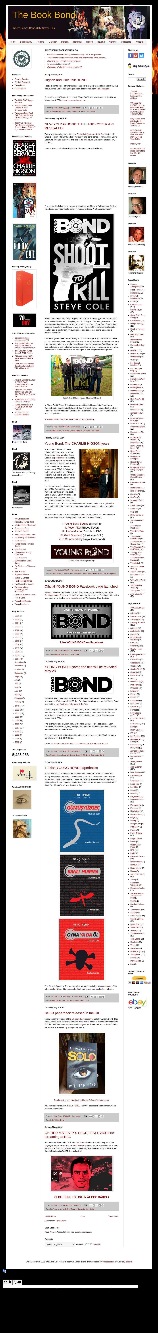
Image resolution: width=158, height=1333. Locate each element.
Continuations (20, 88)
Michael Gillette (136, 800)
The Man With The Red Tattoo (137, 548)
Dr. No (133, 360)
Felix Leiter (134, 704)
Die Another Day (137, 345)
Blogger (129, 1262)
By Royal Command (134, 297)
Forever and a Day (138, 374)
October (17, 669)
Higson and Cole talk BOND (66, 80)
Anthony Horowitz (137, 623)
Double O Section (22, 531)
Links (67, 574)
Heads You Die (136, 394)
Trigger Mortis (136, 572)
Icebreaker (134, 410)
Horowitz (77, 42)
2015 (17, 655)
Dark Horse (135, 685)
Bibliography (26, 42)
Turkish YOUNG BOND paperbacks (71, 768)
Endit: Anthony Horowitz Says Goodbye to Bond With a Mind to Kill (24, 366)
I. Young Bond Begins (75, 523)
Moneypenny (135, 805)
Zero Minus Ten (136, 594)
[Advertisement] (21, 889)
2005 (17, 735)
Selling (133, 901)
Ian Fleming (54, 1209)
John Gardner (20, 549)
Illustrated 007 (20, 541)
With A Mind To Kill (137, 580)
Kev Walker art (136, 775)
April (16, 691)
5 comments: (77, 1116)
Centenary (134, 646)
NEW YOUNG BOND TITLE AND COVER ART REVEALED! (81, 744)
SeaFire (133, 497)
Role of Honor (136, 491)
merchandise (135, 961)
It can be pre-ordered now (73, 100)
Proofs (133, 842)
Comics (113, 42)
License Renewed (137, 427)
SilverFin (134, 509)
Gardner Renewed (22, 82)
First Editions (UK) (137, 718)
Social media (55, 654)
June (16, 684)
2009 (17, 721)
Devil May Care (136, 334)
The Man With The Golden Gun (137, 543)
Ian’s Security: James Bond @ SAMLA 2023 (24, 352)
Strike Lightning (136, 515)
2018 (17, 645)
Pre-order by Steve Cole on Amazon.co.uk (69, 419)
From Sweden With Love (25, 534)
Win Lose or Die (136, 575)
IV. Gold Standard (71, 535)
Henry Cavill (135, 730)
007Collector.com (22, 519)
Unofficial (134, 942)
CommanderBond (22, 528)
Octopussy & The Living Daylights (137, 468)
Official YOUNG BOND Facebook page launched (81, 586)
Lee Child (134, 787)
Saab (132, 880)
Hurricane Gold (136, 404)
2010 (17, 717)
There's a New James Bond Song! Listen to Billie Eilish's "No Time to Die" (25, 393)
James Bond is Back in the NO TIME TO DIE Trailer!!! (24, 407)
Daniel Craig (135, 682)
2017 (17, 648)
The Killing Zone (137, 531)
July (16, 680)
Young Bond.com (22, 604)
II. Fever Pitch (72, 527)
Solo (52, 1120)
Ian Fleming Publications (25, 538)
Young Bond (90, 111)
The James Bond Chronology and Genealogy (22, 589)
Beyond (101, 42)
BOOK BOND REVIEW (136, 638)
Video (83, 111)
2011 (17, 713)
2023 (17, 627)
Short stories (135, 909)
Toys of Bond (20, 598)
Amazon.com (106, 986)
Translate (93, 1244)
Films (132, 710)
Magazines (134, 796)
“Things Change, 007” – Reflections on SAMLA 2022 (24, 358)
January (17, 702)
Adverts (133, 613)
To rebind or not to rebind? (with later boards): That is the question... (74, 55)
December (18, 662)
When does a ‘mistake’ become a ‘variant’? (64, 67)
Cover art (65, 431)
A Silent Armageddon (135, 285)
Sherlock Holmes (137, 904)
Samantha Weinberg (134, 884)
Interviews (134, 748)
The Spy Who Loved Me (136, 553)
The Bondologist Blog (23, 581)
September (19, 673)
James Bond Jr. (136, 413)
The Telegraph (103, 89)
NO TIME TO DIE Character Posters (22, 413)
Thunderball (135, 563)
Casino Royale (136, 310)
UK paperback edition (81, 1019)
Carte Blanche (136, 305)
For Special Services (135, 364)
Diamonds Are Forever (136, 341)
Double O (134, 350)
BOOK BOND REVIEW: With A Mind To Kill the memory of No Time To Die (137, 134)
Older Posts (113, 1216)
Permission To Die (137, 482)
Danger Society (136, 324)
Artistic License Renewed (25, 525)
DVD (132, 678)
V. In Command (68, 539)
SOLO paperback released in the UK (72, 1013)
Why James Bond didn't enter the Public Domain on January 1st (137, 122)
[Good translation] (7, 1282)
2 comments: (76, 108)
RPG (132, 850)
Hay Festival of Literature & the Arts (88, 134)
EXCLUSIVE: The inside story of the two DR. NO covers (137, 152)
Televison (134, 930)
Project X (134, 838)
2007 (17, 728)
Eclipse (133, 691)
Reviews (133, 865)
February (18, 698)
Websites (134, 948)
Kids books (134, 781)
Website (139, 42)
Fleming (40, 42)
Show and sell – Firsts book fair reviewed (63, 61)
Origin (132, 817)
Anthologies (135, 619)
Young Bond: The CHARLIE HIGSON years (77, 443)
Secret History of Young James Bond (83, 574)
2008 (17, 724)
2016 (17, 652)
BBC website (79, 1145)
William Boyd (59, 1120)
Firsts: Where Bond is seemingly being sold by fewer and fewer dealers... (76, 58)
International (74, 1000)
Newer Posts (50, 1216)
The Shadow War (137, 934)
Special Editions (136, 919)
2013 (17, 706)
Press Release (136, 833)
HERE (76, 1106)
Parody (133, 821)
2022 (17, 630)
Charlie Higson (55, 111)
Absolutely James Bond (24, 522)
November (18, 666)
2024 (17, 623)
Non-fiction (134, 811)
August (17, 676)
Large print (134, 784)
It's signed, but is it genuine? (58, 64)
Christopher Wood (137, 654)
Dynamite (134, 688)
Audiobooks (135, 631)
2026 (17, 616)
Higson (89, 42)
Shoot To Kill (66, 111)
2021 (17, 634)
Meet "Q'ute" (135, 144)
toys (132, 964)
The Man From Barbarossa (136, 537)
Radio (91, 1209)
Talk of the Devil (136, 520)
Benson (65, 42)
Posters (133, 830)
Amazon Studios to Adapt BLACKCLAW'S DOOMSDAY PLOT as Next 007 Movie (25, 383)
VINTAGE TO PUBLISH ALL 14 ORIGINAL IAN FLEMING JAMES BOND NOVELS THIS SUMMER (137, 108)
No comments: (76, 570)
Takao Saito (135, 927)
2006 (17, 731)
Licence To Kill (136, 424)
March (17, 694)
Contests (134, 672)
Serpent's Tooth (136, 500)
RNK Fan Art (20, 572)
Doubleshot (135, 357)
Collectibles (135, 660)
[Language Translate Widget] (60, 1244)
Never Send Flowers (135, 452)
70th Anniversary (137, 608)
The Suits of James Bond (25, 595)
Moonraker (134, 443)
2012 (17, 710)
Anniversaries (136, 616)
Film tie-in (134, 707)
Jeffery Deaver (136, 762)
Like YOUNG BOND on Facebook (81, 642)
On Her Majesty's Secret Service (77, 1209)
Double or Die (136, 354)
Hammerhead (136, 391)
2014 (17, 659)
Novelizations (135, 814)
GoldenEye (134, 384)
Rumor (133, 871)
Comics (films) (136, 669)
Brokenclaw (135, 293)
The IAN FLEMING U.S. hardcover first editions (136, 95)
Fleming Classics (22, 79)
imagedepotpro (108, 1262)
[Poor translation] (17, 1282)
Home (12, 42)
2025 (17, 619)
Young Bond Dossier (23, 601)
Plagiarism (134, 827)
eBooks (133, 958)
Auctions (133, 628)
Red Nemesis (135, 488)
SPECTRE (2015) (137, 874)
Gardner (53, 42)
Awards (133, 634)
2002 (17, 742)
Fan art (133, 697)
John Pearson (136, 772)
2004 (17, 739)
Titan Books (135, 939)
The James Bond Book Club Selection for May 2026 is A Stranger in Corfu (24, 116)
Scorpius (134, 494)
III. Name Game (72, 531)
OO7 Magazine (21, 558)
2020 (17, 637)
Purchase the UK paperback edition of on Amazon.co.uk (81, 1100)
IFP (63, 574)
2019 (17, 641)
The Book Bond (44, 15)
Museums (134, 808)
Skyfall (133, 913)
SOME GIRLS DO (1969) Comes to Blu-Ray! (25, 400)
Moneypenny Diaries (135, 438)
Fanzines (134, 700)
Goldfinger (134, 387)
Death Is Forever (137, 329)
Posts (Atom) (61, 1221)
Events (72, 431)
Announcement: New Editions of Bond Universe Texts (23, 108)
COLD (132, 301)
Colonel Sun (135, 321)
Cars (132, 643)
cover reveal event (74, 598)
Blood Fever (135, 290)
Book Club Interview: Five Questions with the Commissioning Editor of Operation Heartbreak (25, 126)
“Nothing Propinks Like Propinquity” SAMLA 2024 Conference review (25, 345)
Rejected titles (136, 862)
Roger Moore (135, 868)
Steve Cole (76, 111)
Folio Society (135, 724)
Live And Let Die (137, 432)
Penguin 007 (135, 824)
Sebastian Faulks (137, 888)
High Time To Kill (137, 399)
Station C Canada (22, 578)
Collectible (126, 42)
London (133, 793)
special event (59, 458)
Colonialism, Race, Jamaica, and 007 (22, 339)
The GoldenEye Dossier (24, 584)
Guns (132, 727)
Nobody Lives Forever (136, 463)
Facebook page (52, 595)
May (16, 687)
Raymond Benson (22, 575)
